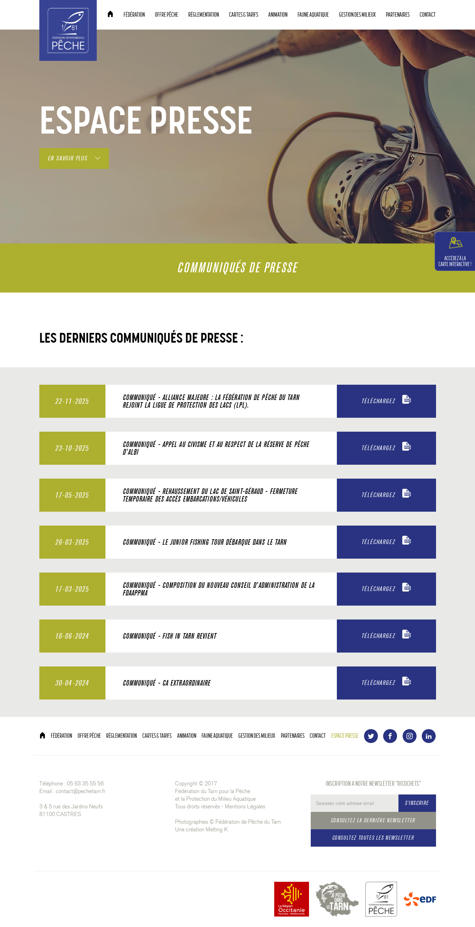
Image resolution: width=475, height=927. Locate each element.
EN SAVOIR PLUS (74, 158)
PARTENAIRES (398, 14)
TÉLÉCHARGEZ (386, 400)
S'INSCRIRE (417, 803)
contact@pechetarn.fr (80, 791)
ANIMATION (277, 14)
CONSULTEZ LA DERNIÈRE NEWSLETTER (373, 820)
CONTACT (428, 14)
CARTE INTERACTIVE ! (455, 250)
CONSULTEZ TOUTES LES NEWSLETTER (373, 837)
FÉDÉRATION (134, 14)
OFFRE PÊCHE (166, 14)
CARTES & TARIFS (243, 14)
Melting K (217, 829)
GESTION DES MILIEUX (357, 14)
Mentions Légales (245, 806)
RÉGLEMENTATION (203, 14)
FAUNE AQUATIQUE (313, 14)
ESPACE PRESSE (344, 736)
